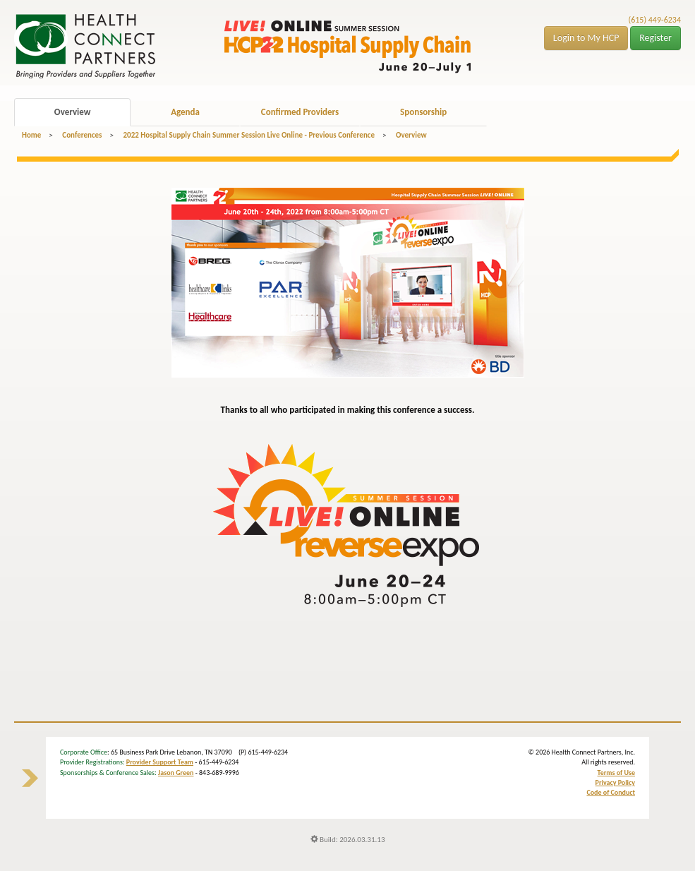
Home (31, 135)
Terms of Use (616, 772)
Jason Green (176, 772)
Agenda (185, 112)
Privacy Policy (615, 782)
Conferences (82, 135)
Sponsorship (423, 112)
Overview (72, 112)
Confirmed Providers (300, 112)
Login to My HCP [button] (586, 38)
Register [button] (655, 38)
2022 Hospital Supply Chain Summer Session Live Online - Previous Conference (248, 135)
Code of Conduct (610, 792)
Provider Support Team (159, 762)
